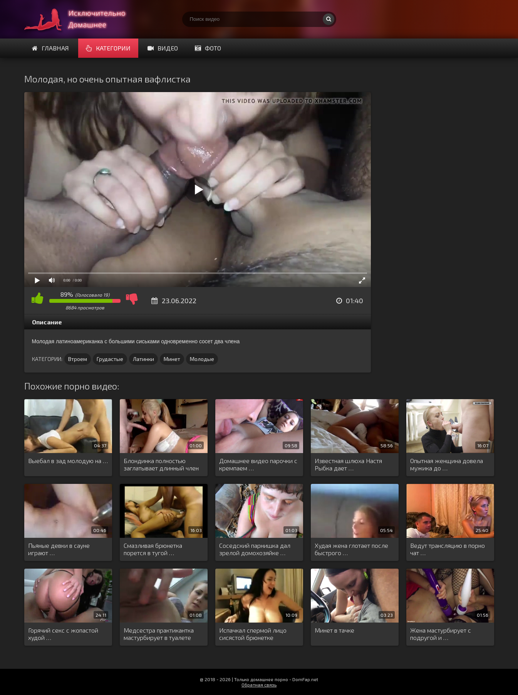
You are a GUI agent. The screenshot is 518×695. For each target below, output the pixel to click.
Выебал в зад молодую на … (68, 460)
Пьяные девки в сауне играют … (59, 549)
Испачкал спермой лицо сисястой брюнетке (253, 633)
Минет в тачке (334, 630)
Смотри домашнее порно (82, 19)
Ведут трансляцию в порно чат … (447, 549)
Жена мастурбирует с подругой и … (440, 633)
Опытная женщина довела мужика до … (446, 464)
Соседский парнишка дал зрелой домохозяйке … (254, 549)
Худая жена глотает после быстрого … (351, 549)
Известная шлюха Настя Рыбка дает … (348, 464)
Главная (50, 48)
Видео (163, 48)
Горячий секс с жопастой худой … (63, 633)
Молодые (202, 359)
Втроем (77, 359)
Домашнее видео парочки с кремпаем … (258, 464)
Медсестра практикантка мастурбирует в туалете (159, 633)
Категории (108, 48)
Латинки (143, 359)
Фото (208, 48)
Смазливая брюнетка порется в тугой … (153, 549)
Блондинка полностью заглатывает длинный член (161, 464)
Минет (172, 359)
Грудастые (110, 359)
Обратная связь (259, 684)
